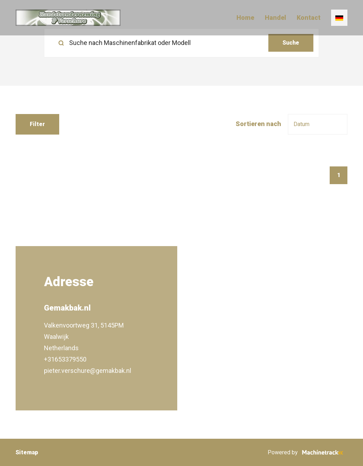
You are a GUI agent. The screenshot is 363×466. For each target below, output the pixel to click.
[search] (181, 42)
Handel (275, 17)
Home (245, 17)
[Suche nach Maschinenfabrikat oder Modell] (159, 43)
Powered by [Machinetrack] (307, 452)
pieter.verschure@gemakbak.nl (87, 370)
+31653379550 (65, 359)
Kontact (308, 17)
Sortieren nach (258, 123)
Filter (37, 124)
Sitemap (27, 452)
